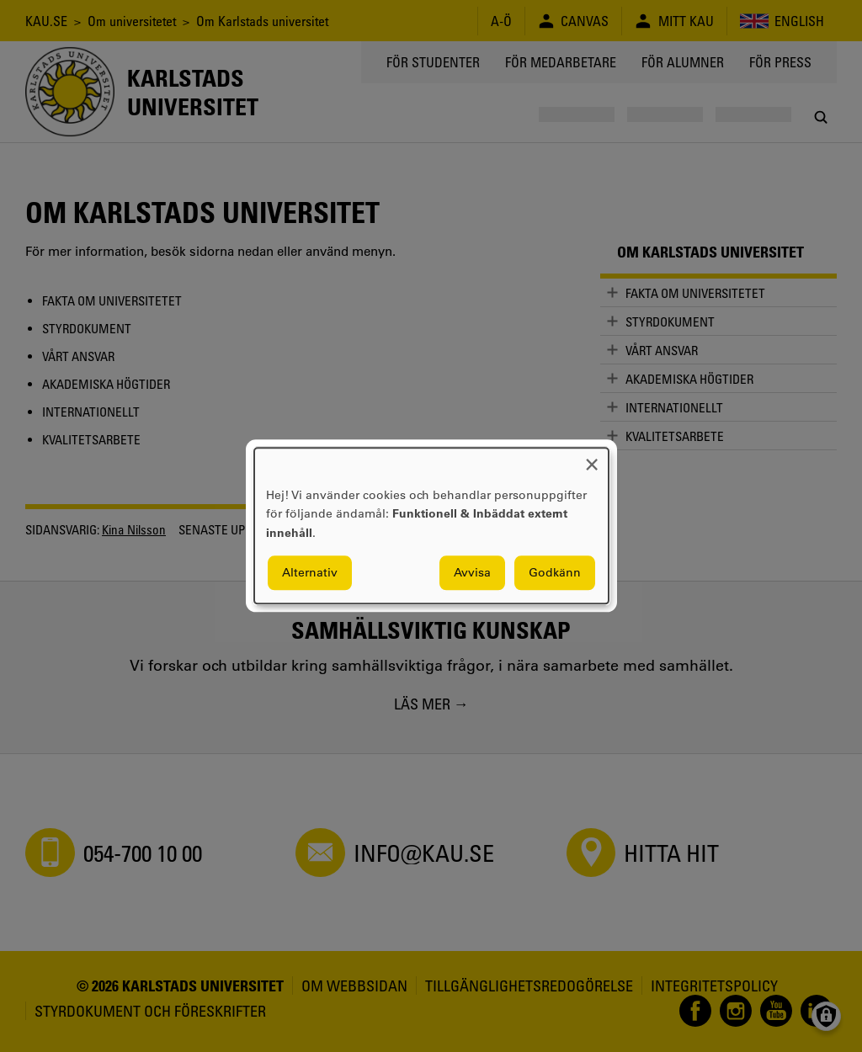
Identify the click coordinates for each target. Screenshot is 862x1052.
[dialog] (431, 525)
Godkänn (555, 573)
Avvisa (472, 573)
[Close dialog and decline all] (592, 458)
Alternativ (310, 573)
